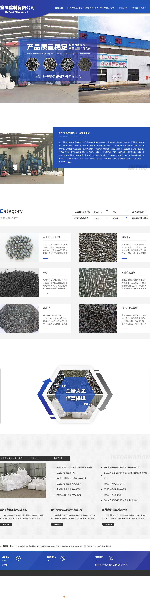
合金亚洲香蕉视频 (82, 212)
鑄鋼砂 (97, 218)
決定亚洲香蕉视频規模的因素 (68, 489)
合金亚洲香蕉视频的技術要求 (68, 484)
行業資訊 (35, 458)
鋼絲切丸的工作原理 (112, 495)
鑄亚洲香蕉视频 (81, 218)
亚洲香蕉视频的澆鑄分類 (114, 509)
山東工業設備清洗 (85, 546)
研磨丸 (116, 218)
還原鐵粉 (19, 546)
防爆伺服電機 (41, 546)
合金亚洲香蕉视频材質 (65, 473)
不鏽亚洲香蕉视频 (140, 218)
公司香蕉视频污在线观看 (12, 458)
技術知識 (58, 458)
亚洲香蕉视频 (138, 212)
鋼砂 (115, 212)
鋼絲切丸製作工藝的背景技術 (68, 495)
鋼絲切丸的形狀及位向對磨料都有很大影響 (74, 467)
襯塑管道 (74, 546)
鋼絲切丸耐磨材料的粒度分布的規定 (71, 478)
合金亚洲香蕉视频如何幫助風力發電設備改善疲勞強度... (125, 475)
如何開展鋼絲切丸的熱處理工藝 (67, 509)
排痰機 (108, 546)
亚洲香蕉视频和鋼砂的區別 (115, 489)
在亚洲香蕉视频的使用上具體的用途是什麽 (122, 467)
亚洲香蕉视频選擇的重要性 (13, 509)
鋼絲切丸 (98, 212)
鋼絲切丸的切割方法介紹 (114, 484)
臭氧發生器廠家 (99, 546)
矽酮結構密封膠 (29, 546)
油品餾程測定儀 (53, 546)
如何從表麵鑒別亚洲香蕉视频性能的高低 (121, 500)
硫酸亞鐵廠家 (65, 546)
